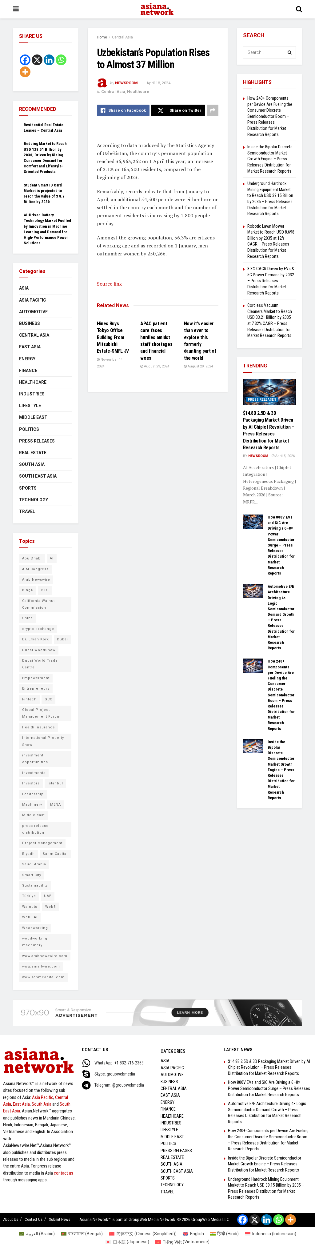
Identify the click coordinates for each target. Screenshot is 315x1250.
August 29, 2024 (154, 366)
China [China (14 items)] (27, 618)
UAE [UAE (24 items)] (47, 896)
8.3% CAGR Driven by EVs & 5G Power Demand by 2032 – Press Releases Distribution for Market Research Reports (270, 280)
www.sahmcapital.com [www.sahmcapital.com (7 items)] (43, 977)
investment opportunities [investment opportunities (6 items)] (35, 758)
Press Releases (37, 441)
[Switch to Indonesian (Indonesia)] (270, 1234)
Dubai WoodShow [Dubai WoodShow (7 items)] (38, 650)
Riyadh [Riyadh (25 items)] (28, 854)
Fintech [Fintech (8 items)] (29, 699)
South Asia (32, 464)
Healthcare (138, 91)
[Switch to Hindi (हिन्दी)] (224, 1234)
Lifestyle (30, 405)
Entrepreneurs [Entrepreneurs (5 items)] (36, 689)
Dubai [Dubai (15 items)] (62, 639)
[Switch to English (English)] (193, 1234)
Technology (33, 499)
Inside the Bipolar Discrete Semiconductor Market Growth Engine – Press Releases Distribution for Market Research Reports (270, 158)
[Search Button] (290, 52)
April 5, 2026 (283, 456)
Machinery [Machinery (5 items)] (32, 805)
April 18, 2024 (158, 83)
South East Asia (38, 476)
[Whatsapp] (61, 59)
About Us (10, 1219)
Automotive (33, 311)
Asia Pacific (32, 300)
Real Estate (32, 452)
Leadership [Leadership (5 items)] (33, 794)
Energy (27, 358)
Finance (28, 370)
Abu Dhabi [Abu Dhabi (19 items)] (32, 558)
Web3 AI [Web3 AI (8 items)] (30, 917)
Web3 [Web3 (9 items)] (50, 907)
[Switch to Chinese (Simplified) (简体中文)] (143, 1234)
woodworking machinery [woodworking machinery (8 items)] (34, 941)
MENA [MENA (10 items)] (55, 805)
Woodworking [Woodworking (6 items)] (35, 928)
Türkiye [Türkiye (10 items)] (29, 896)
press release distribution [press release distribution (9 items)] (35, 829)
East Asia (30, 346)
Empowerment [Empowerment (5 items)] (36, 678)
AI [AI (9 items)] (52, 558)
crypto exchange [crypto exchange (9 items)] (38, 629)
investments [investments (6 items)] (34, 773)
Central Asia (122, 37)
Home (102, 37)
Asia (24, 288)
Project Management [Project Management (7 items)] (42, 843)
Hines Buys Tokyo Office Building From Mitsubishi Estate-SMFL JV (113, 337)
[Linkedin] (49, 59)
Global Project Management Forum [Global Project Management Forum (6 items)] (41, 713)
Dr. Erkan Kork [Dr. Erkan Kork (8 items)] (35, 639)
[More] (25, 71)
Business (29, 323)
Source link (109, 283)
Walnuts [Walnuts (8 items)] (29, 907)
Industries (32, 393)
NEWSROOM (126, 83)
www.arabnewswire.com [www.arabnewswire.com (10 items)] (44, 956)
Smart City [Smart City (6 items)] (31, 875)
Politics (29, 429)
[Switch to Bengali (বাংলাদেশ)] (82, 1234)
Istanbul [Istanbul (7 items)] (55, 783)
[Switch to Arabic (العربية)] (37, 1234)
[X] (37, 59)
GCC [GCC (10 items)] (48, 699)
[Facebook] (25, 59)
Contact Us (33, 1219)
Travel (27, 511)
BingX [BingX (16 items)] (27, 590)
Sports (28, 488)
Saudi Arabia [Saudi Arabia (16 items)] (34, 864)
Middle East (33, 417)
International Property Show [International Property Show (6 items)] (43, 741)
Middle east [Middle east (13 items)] (33, 815)
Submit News (59, 1219)
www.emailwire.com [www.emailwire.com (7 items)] (41, 966)
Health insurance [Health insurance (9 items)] (38, 727)
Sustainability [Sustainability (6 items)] (35, 885)
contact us (63, 1173)
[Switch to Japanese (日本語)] (127, 1242)
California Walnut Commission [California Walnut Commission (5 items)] (38, 604)
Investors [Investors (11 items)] (31, 783)
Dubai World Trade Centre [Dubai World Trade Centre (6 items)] (40, 664)
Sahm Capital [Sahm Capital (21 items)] (55, 854)
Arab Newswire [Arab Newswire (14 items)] (36, 580)
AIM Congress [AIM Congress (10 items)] (35, 569)
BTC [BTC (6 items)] (45, 590)
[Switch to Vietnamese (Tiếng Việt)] (182, 1242)
